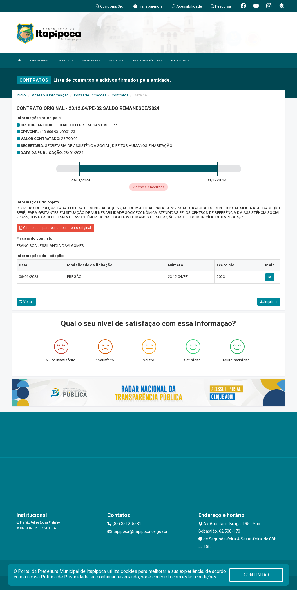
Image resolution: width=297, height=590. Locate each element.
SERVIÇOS (116, 60)
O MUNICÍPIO (65, 60)
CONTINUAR (256, 575)
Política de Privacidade (64, 577)
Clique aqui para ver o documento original (55, 228)
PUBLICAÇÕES (180, 60)
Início (21, 95)
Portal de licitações (90, 95)
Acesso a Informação (50, 95)
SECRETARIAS (91, 60)
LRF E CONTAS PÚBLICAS (147, 60)
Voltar (26, 302)
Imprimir (269, 302)
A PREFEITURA (39, 60)
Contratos (120, 95)
